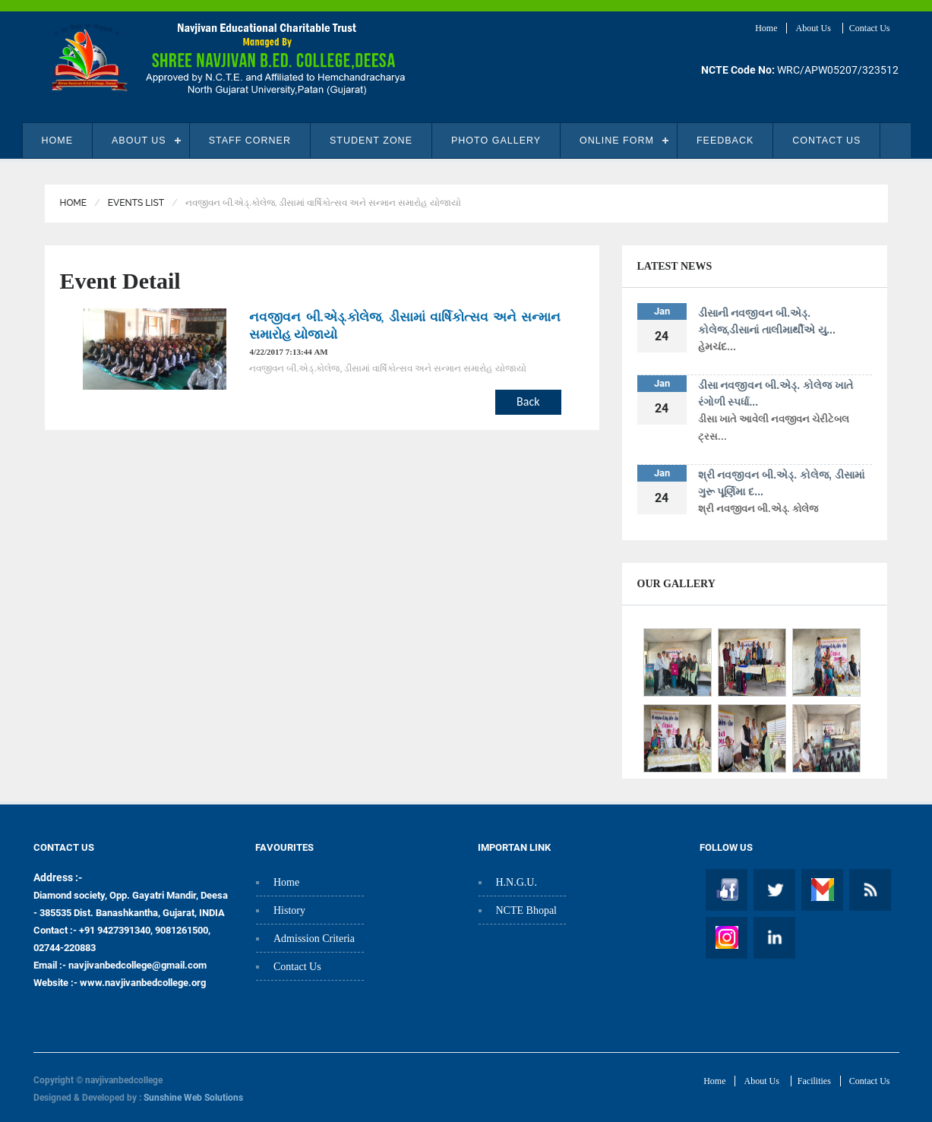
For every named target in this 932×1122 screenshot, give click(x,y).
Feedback (725, 140)
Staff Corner (250, 140)
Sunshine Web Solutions (193, 1097)
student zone (371, 140)
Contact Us (869, 28)
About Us (813, 28)
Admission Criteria (314, 938)
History (289, 910)
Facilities (814, 1081)
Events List (136, 203)
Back (528, 401)
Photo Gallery (496, 140)
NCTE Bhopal (527, 910)
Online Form (617, 140)
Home (766, 28)
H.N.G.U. (516, 882)
